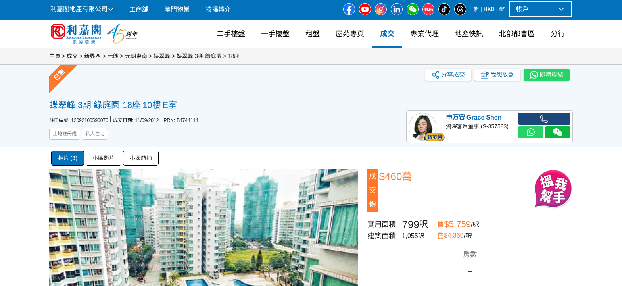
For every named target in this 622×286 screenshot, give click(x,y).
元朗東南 (136, 56)
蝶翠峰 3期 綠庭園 (199, 56)
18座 (234, 56)
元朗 (113, 56)
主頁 (54, 56)
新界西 (92, 56)
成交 (72, 56)
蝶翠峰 (162, 56)
